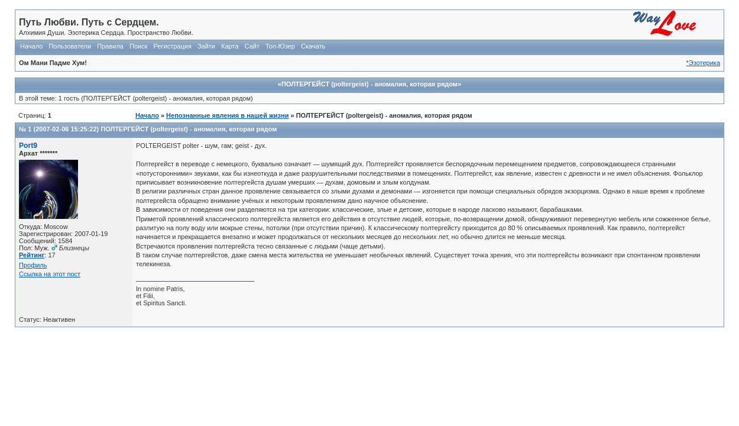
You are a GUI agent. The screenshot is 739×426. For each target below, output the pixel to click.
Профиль (33, 265)
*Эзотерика (703, 62)
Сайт (252, 46)
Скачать (313, 46)
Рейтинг (31, 255)
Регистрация (173, 46)
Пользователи (69, 46)
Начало (31, 46)
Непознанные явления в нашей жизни (227, 115)
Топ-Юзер (280, 46)
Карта (229, 46)
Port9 (28, 145)
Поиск (138, 46)
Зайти (206, 46)
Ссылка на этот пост (49, 273)
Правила (110, 46)
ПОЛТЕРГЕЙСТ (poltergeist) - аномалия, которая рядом (189, 129)
